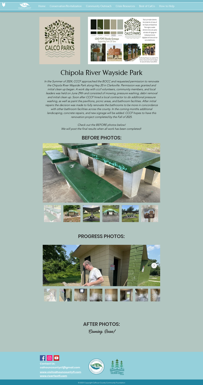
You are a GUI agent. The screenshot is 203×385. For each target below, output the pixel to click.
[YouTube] (56, 358)
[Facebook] (42, 358)
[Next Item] (155, 173)
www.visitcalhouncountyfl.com (60, 372)
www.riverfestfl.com (53, 376)
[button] (66, 6)
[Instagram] (49, 358)
